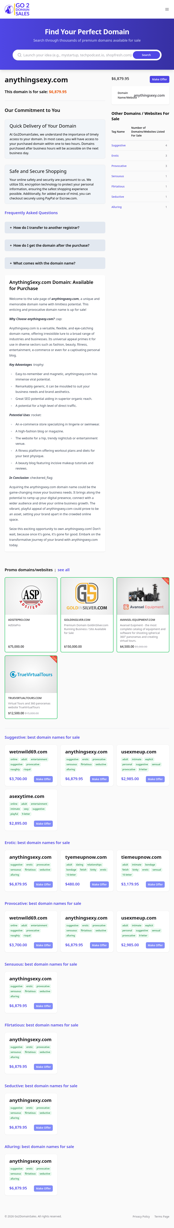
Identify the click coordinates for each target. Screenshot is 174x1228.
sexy (26, 809)
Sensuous (118, 176)
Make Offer (159, 79)
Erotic (115, 155)
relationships (94, 864)
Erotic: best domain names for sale (37, 842)
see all (63, 569)
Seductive (118, 196)
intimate (136, 759)
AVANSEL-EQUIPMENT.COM (137, 620)
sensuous (71, 764)
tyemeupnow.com (86, 857)
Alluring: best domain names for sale (39, 1146)
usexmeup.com (138, 751)
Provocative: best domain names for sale (43, 903)
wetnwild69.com (28, 751)
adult (24, 759)
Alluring (117, 207)
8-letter (143, 769)
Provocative (119, 166)
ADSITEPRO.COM (19, 620)
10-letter (71, 874)
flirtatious (86, 764)
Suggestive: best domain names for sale (42, 737)
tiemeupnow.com (141, 857)
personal (127, 764)
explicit (149, 759)
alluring (70, 769)
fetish (83, 869)
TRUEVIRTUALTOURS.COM (25, 698)
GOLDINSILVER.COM (77, 620)
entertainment (39, 759)
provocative (32, 764)
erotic (85, 759)
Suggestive (119, 145)
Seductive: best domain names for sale (41, 1085)
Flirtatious (118, 186)
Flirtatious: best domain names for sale (41, 1025)
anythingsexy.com (36, 79)
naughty (15, 769)
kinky (93, 869)
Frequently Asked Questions (31, 212)
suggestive (16, 764)
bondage (71, 869)
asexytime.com (26, 796)
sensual (156, 764)
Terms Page (161, 1216)
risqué (27, 769)
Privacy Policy (141, 1216)
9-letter (26, 814)
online (13, 759)
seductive (100, 764)
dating (79, 864)
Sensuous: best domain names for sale (41, 964)
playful (14, 814)
